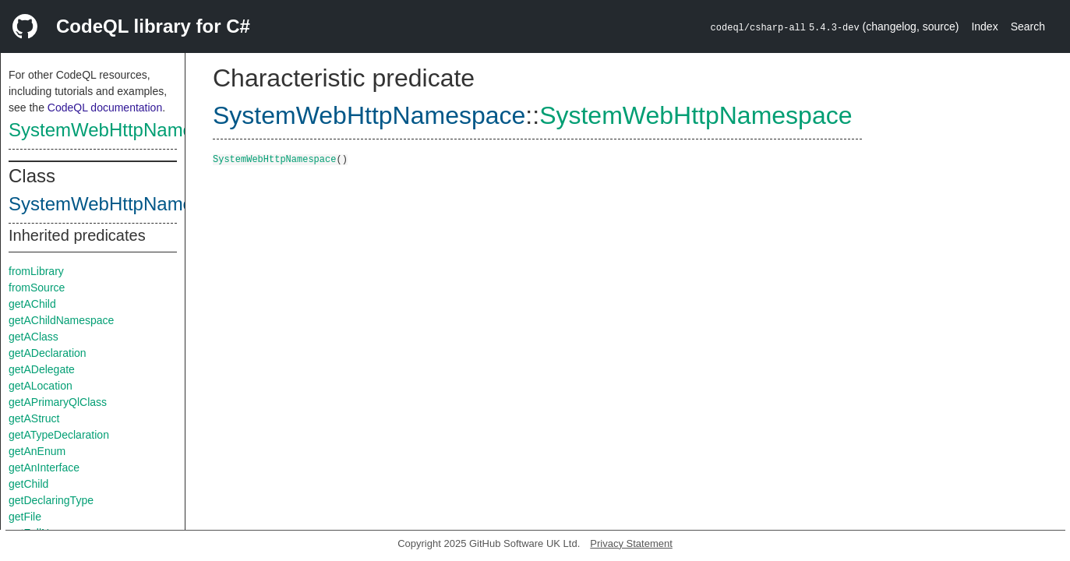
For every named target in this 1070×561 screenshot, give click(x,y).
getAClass (33, 336)
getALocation (40, 385)
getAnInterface (44, 467)
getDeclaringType (51, 500)
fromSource (37, 287)
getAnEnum (37, 451)
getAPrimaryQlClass (58, 402)
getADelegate (42, 369)
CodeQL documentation (105, 107)
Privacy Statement (631, 543)
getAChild (32, 304)
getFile (25, 516)
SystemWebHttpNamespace (126, 129)
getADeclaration (48, 353)
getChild (28, 484)
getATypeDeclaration (59, 435)
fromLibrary (36, 271)
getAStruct (34, 418)
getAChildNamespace (61, 320)
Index (984, 26)
